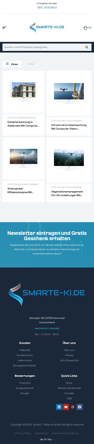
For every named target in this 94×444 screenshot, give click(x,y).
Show (31, 64)
